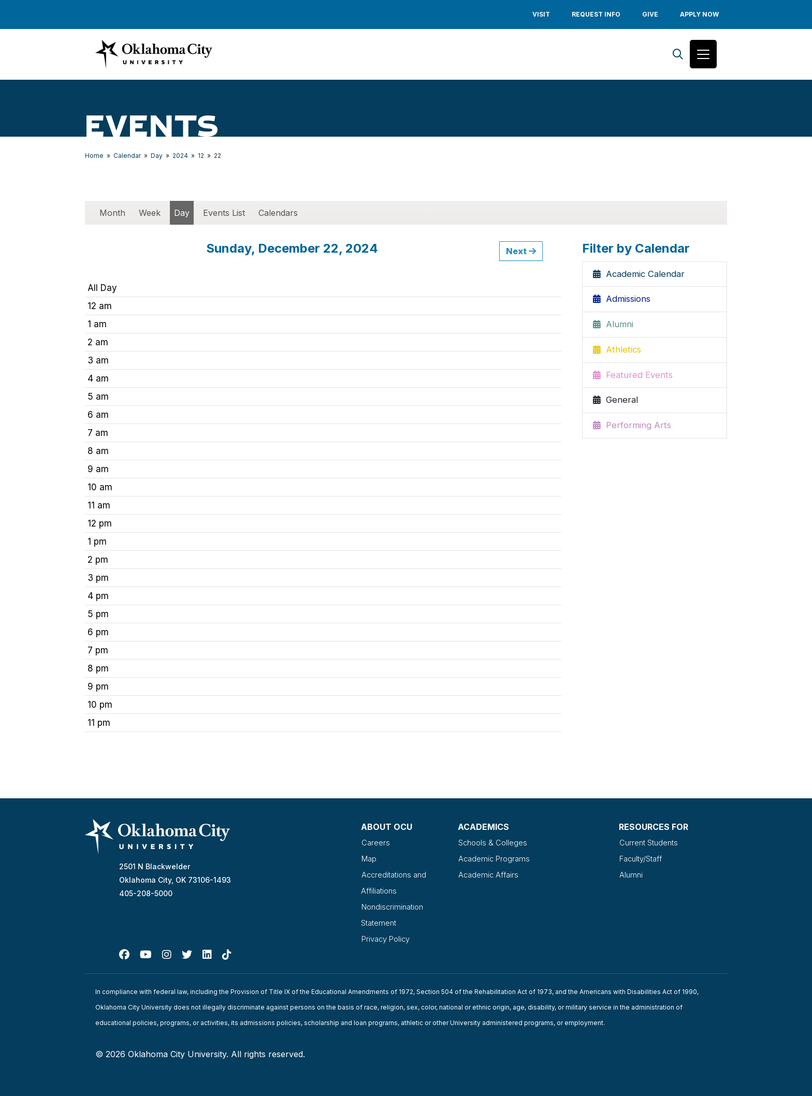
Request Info (596, 14)
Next (521, 252)
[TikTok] (226, 952)
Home (94, 157)
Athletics (618, 352)
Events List (224, 214)
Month (112, 214)
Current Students (651, 844)
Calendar (127, 157)
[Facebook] (124, 952)
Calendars (278, 214)
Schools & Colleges (494, 844)
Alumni (613, 327)
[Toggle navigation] (703, 55)
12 (201, 157)
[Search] (678, 55)
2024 (180, 157)
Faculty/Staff (644, 859)
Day (157, 157)
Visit (541, 14)
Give (650, 14)
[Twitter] (187, 952)
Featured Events (633, 377)
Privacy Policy (387, 937)
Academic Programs (495, 859)
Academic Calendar (640, 276)
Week (150, 214)
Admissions (623, 301)
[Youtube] (146, 952)
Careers (375, 844)
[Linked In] (207, 952)
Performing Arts (632, 428)
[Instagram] (166, 952)
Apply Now (699, 14)
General (616, 403)
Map (369, 859)
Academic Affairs (489, 875)
